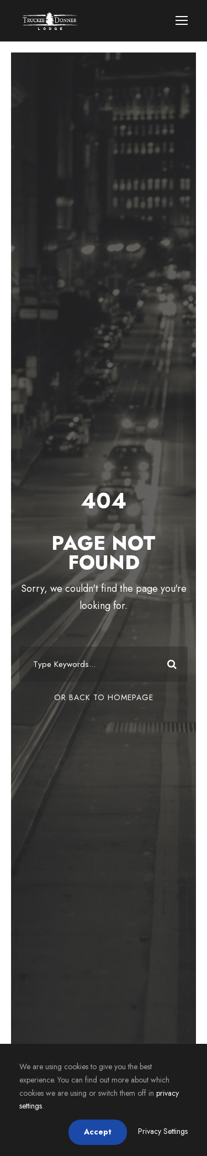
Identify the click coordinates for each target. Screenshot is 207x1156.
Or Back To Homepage (103, 697)
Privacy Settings (163, 1131)
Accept (98, 1131)
